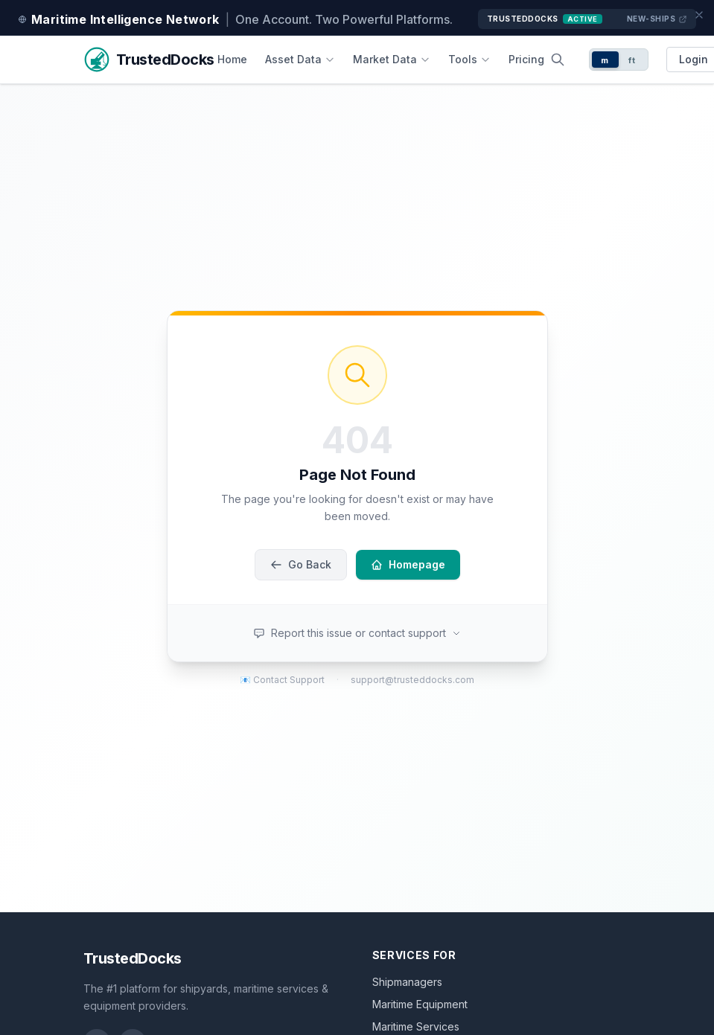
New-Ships (657, 19)
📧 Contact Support (282, 679)
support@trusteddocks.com (412, 679)
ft (631, 60)
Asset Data (300, 59)
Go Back (300, 564)
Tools (469, 59)
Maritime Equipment (420, 1004)
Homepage (408, 564)
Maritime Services (415, 1026)
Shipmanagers (407, 981)
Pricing (526, 59)
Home (232, 59)
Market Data (391, 59)
